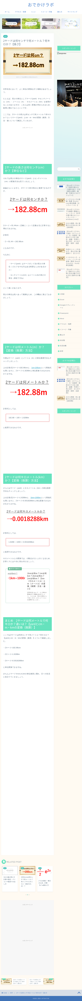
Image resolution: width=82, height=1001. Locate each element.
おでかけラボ (41, 4)
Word (62, 318)
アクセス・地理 (20, 12)
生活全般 (63, 346)
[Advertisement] (27, 144)
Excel (33, 12)
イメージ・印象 (46, 12)
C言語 (62, 294)
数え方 (59, 12)
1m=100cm (36, 368)
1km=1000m (36, 498)
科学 (5, 36)
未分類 (62, 340)
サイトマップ (72, 12)
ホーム (7, 12)
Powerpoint (64, 313)
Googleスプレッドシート (67, 306)
